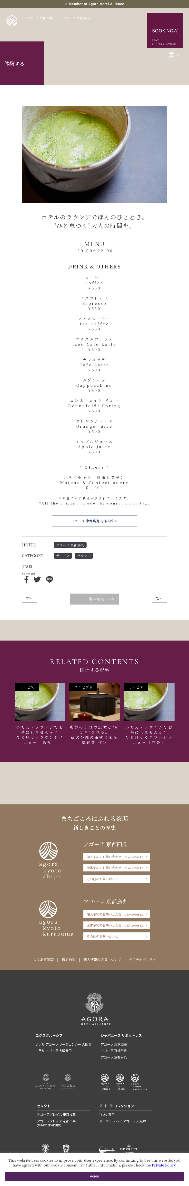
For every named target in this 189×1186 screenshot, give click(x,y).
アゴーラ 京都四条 (39, 17)
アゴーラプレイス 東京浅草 (56, 1114)
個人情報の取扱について (102, 959)
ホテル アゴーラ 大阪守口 (53, 1050)
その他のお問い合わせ (102, 879)
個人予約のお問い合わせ (115, 856)
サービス (63, 555)
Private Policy (164, 1165)
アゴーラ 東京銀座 (114, 1044)
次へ (159, 598)
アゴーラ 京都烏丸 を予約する (94, 520)
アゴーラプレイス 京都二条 (63, 1123)
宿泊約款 (68, 959)
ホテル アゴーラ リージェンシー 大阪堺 (63, 1044)
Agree (94, 1176)
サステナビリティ (142, 959)
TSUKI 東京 (107, 1114)
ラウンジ (84, 555)
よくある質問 (43, 959)
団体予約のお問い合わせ (115, 867)
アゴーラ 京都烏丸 (76, 17)
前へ (29, 598)
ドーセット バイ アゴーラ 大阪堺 (122, 1121)
